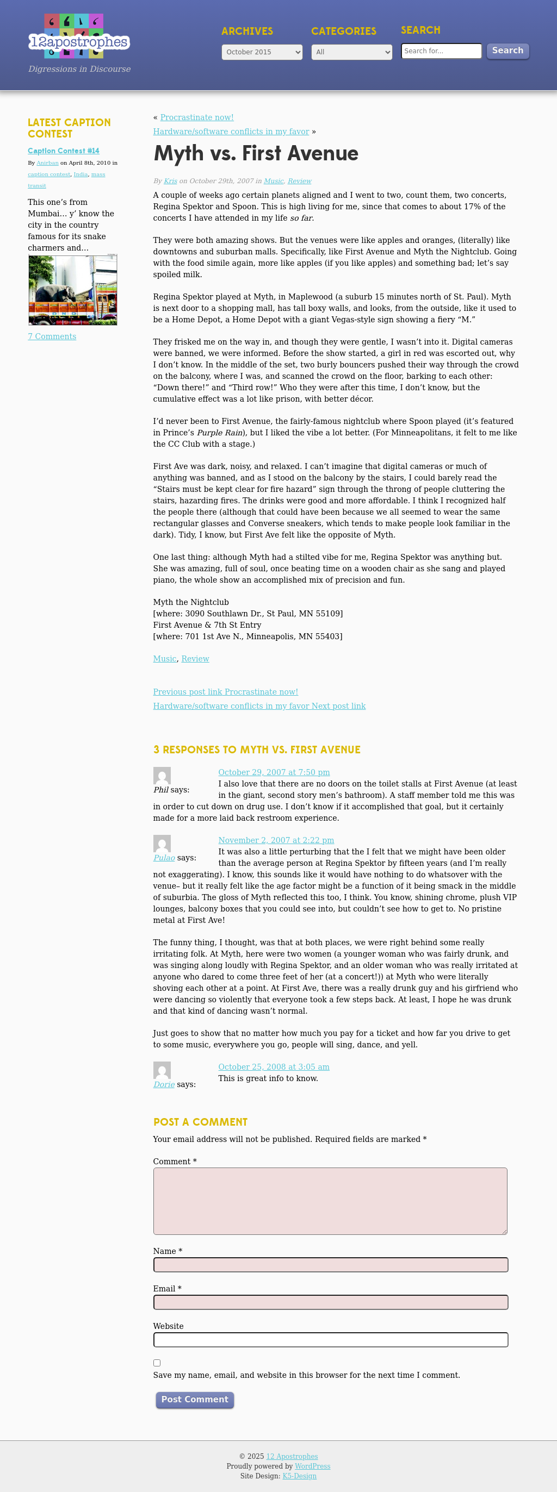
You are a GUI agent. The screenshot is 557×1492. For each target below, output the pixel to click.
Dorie (164, 1084)
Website (168, 1326)
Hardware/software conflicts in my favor (231, 131)
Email (167, 1288)
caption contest (49, 174)
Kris (170, 181)
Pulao (164, 857)
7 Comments (52, 336)
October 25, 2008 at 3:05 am (274, 1067)
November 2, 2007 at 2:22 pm (277, 840)
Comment (175, 1161)
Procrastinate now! (197, 117)
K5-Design (300, 1476)
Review (300, 181)
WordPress (312, 1466)
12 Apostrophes (292, 1456)
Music (273, 181)
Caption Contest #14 (64, 151)
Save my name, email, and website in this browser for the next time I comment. (307, 1375)
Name (168, 1251)
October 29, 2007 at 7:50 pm (274, 772)
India (81, 174)
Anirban (47, 163)
